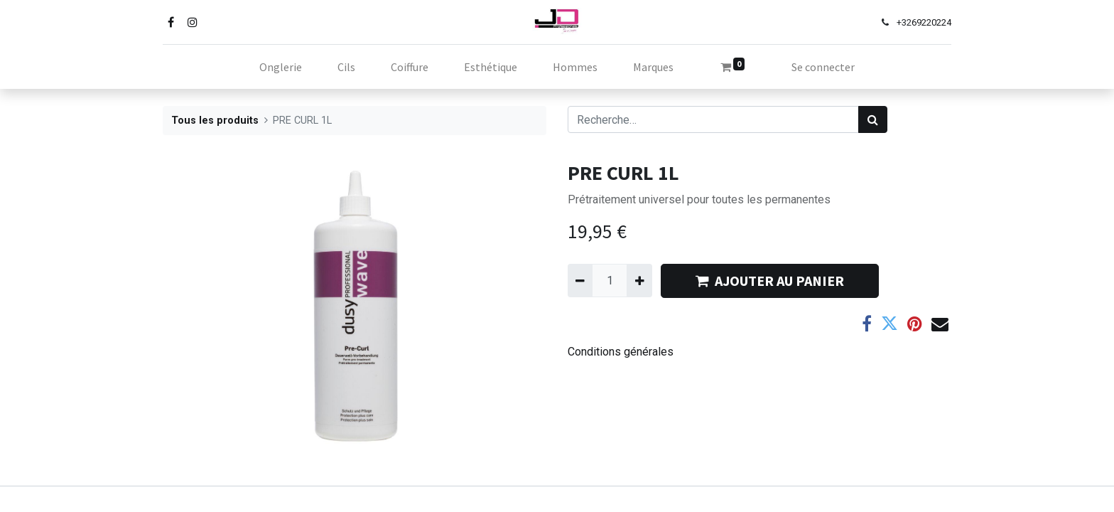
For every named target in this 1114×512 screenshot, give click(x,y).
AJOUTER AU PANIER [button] (770, 280)
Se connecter (823, 67)
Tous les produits (215, 120)
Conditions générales (621, 351)
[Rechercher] (872, 119)
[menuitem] (281, 67)
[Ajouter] (639, 280)
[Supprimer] (580, 280)
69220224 (931, 22)
